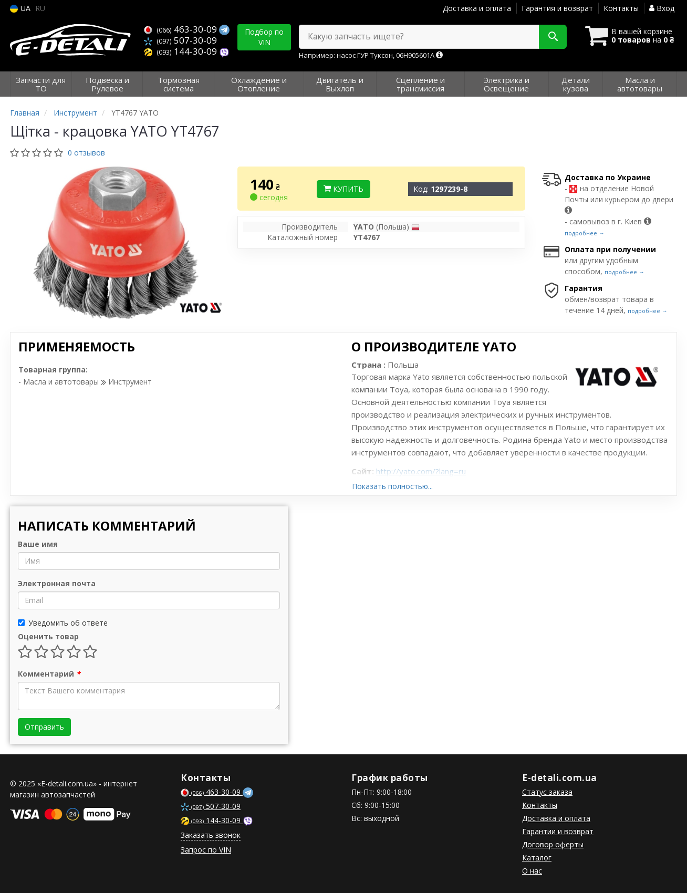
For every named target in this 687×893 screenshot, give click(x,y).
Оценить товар (48, 636)
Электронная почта (57, 583)
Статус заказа (547, 792)
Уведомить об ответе (63, 623)
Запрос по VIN (206, 850)
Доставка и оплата (477, 8)
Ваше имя (38, 544)
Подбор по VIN (264, 37)
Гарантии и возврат (558, 831)
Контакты (621, 8)
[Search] (553, 37)
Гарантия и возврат (557, 8)
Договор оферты (553, 844)
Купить (343, 189)
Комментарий (49, 674)
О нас (532, 871)
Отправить (44, 727)
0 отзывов (86, 153)
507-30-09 (180, 40)
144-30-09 (181, 51)
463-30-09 (181, 29)
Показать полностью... (392, 486)
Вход (661, 8)
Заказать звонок (211, 835)
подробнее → (585, 233)
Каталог (536, 858)
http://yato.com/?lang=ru (421, 471)
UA (20, 8)
